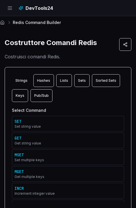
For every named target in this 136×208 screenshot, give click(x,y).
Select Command (29, 110)
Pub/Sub (41, 95)
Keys (20, 95)
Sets (82, 80)
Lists (64, 80)
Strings (21, 80)
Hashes (43, 80)
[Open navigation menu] (10, 8)
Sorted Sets (106, 80)
